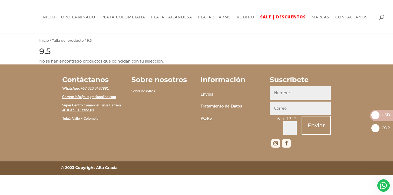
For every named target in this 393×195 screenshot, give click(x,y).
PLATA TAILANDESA (171, 17)
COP (380, 127)
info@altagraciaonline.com (95, 97)
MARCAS (320, 17)
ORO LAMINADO (78, 17)
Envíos (206, 93)
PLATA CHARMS (214, 17)
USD (380, 114)
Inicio (44, 40)
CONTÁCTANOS (351, 17)
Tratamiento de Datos (221, 105)
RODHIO (245, 17)
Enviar (316, 125)
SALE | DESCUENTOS (283, 17)
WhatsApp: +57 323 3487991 (85, 88)
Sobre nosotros (143, 91)
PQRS (206, 118)
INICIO (48, 17)
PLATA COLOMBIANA (123, 17)
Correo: (68, 97)
